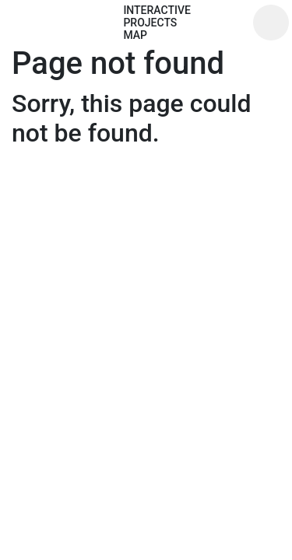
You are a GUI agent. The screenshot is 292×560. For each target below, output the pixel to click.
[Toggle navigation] (271, 22)
